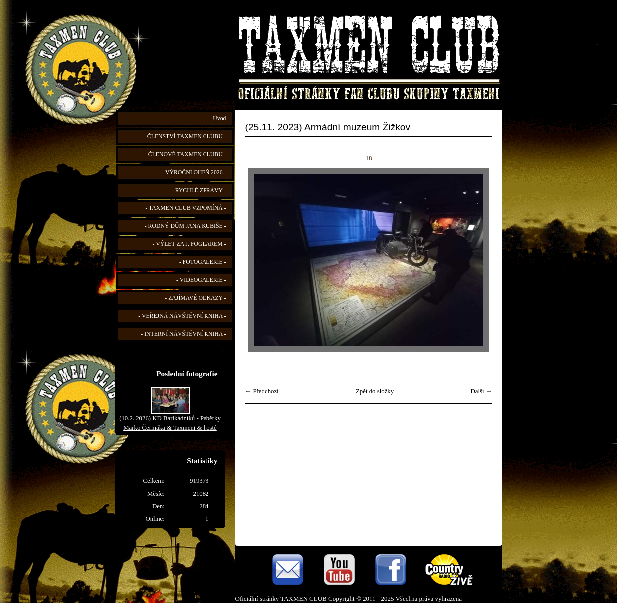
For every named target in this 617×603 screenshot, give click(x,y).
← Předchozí (262, 391)
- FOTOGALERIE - (202, 262)
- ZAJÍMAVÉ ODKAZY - (195, 298)
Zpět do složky (375, 391)
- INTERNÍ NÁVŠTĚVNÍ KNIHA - (183, 334)
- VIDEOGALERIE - (201, 280)
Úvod (219, 118)
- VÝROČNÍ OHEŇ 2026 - (194, 172)
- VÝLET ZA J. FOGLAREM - (189, 244)
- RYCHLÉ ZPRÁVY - (199, 190)
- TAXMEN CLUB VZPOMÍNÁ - (185, 208)
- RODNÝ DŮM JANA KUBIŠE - (185, 226)
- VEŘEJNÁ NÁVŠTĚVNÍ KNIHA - (182, 316)
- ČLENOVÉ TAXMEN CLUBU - (185, 154)
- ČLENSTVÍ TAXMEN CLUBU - (185, 136)
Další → (481, 391)
